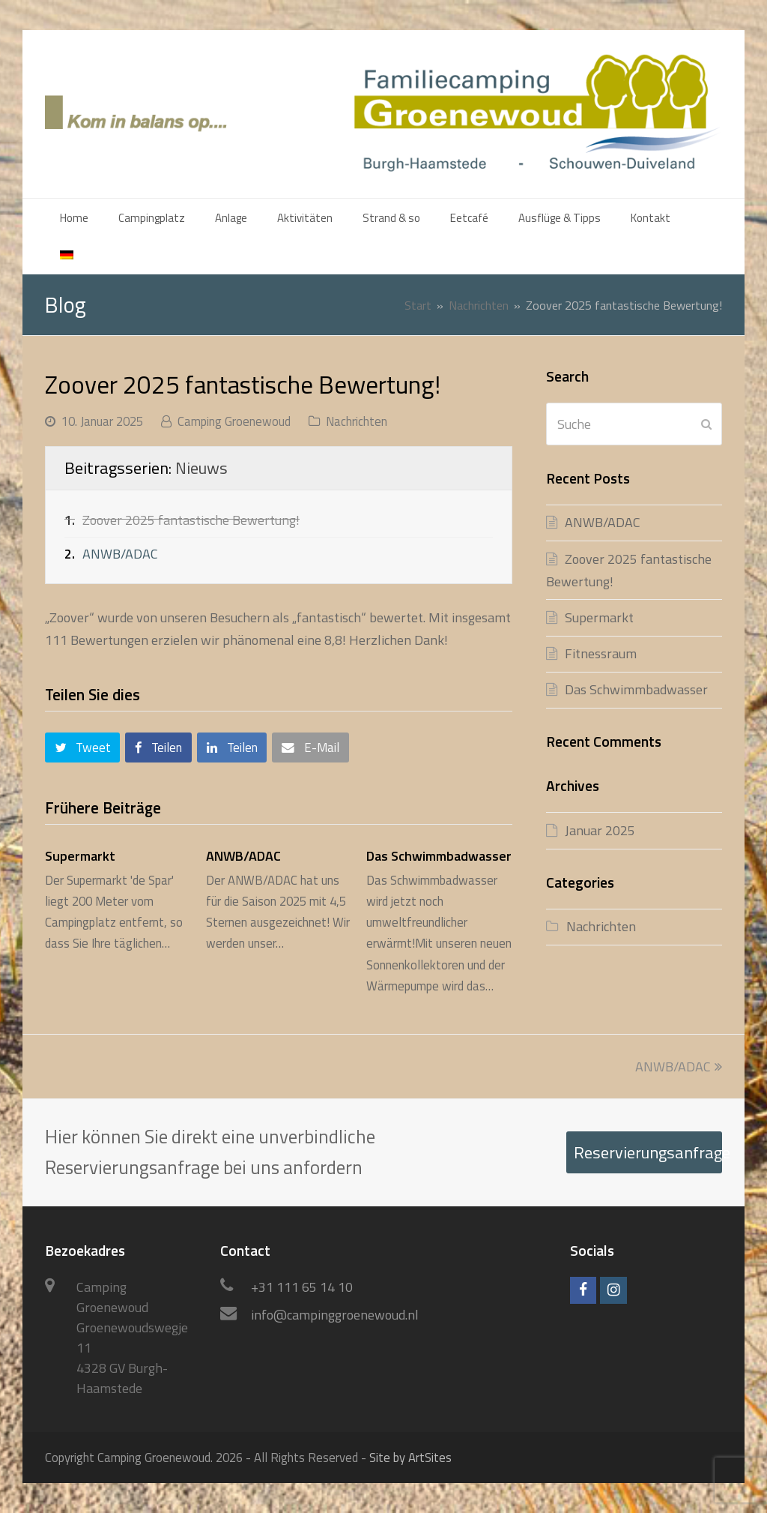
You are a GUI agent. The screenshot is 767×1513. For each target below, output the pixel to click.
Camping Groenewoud (234, 421)
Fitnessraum (601, 653)
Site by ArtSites (410, 1457)
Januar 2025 (600, 830)
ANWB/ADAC (120, 554)
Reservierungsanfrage (648, 1152)
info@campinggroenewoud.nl (335, 1315)
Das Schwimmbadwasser (439, 856)
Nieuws (201, 468)
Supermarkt (80, 856)
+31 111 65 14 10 (302, 1287)
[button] (82, 747)
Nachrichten (356, 421)
